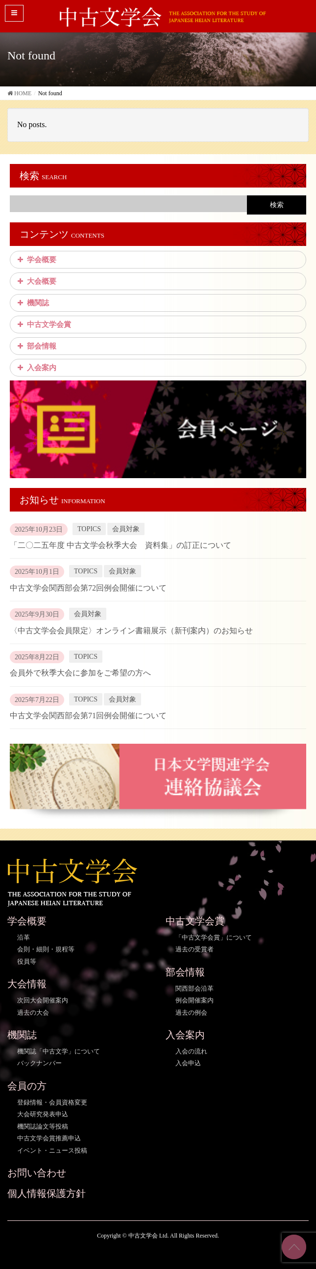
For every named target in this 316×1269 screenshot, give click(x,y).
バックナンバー (39, 1063)
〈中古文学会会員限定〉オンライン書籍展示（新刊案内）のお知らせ (131, 630)
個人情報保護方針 (46, 1193)
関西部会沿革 (194, 988)
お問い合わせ (36, 1172)
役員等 (26, 961)
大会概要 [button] (35, 281)
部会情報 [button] (35, 346)
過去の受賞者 (194, 949)
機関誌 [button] (32, 303)
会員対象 (126, 529)
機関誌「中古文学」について (58, 1051)
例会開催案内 (194, 1000)
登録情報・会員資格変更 (52, 1102)
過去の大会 (33, 1012)
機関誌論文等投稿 (42, 1126)
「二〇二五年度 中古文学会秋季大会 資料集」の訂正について (120, 545)
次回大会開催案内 (42, 1000)
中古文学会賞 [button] (43, 324)
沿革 (23, 937)
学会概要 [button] (35, 260)
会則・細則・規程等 (45, 949)
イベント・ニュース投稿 (52, 1150)
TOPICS (89, 529)
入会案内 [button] (35, 368)
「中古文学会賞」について (213, 937)
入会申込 (188, 1063)
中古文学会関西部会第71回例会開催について (88, 715)
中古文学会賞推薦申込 (49, 1138)
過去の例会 (191, 1012)
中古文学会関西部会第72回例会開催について (88, 588)
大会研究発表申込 (42, 1114)
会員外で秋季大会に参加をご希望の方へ (80, 673)
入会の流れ (191, 1051)
